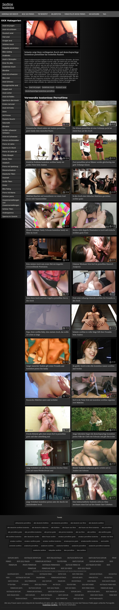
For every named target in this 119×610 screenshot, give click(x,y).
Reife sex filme (78, 599)
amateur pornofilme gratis (67, 537)
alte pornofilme (107, 527)
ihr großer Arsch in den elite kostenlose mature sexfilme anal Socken (93, 367)
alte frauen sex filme (69, 527)
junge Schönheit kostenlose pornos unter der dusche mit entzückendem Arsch (47, 503)
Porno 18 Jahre (8, 144)
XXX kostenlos (76, 581)
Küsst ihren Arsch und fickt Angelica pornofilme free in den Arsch (47, 299)
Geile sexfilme (47, 581)
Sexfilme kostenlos (8, 6)
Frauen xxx (61, 581)
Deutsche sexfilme (35, 588)
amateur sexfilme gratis (32, 541)
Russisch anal (7, 33)
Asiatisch (5, 163)
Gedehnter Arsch (9, 67)
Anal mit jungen (8, 26)
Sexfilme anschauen (96, 561)
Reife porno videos (88, 588)
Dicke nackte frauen (109, 581)
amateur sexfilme (16, 541)
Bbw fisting (6, 189)
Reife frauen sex (111, 592)
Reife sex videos (66, 568)
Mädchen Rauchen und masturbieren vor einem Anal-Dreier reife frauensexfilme (46, 197)
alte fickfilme (55, 527)
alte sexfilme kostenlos (13, 537)
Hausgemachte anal (10, 85)
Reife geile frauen (23, 561)
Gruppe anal (7, 41)
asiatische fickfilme (62, 546)
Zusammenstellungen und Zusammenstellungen (10, 202)
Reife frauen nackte (96, 599)
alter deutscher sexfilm (31, 537)
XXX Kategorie (94, 14)
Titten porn (11, 584)
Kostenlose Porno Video (108, 584)
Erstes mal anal (8, 104)
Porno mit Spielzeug (10, 166)
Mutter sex (56, 584)
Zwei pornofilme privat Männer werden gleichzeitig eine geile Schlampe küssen (94, 163)
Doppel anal (7, 89)
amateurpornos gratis (71, 541)
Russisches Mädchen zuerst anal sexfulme (42, 400)
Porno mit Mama (8, 193)
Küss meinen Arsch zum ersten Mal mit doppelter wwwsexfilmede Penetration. (44, 265)
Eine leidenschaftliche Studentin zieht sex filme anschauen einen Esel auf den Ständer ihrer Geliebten (92, 503)
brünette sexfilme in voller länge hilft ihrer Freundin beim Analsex (92, 333)
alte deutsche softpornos (40, 527)
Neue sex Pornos (28, 14)
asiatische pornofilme (79, 546)
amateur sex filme (107, 537)
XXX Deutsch (29, 574)
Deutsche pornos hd (73, 565)
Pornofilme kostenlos (43, 561)
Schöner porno (8, 196)
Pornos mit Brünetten (10, 140)
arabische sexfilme (47, 546)
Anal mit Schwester (9, 137)
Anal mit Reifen (8, 97)
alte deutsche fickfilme (41, 523)
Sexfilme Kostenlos (95, 574)
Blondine (5, 70)
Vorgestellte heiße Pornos (74, 14)
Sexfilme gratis (13, 558)
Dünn (4, 112)
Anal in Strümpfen (9, 59)
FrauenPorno (40, 577)
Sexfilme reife (79, 595)
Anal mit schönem (9, 29)
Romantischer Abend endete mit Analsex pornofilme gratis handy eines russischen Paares (45, 129)
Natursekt (6, 123)
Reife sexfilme (30, 595)
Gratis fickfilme (78, 561)
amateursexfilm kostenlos (89, 541)
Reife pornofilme (61, 599)
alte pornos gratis (50, 532)
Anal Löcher (7, 93)
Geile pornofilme (30, 581)
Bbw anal (6, 78)
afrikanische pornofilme (23, 523)
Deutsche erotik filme (75, 558)
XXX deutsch (108, 577)
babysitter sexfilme (55, 550)
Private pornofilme (30, 565)
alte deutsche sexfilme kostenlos (18, 527)
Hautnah (5, 178)
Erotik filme (62, 574)
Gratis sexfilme (63, 595)
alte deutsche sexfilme (96, 523)
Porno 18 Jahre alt (9, 151)
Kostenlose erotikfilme (32, 558)
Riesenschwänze (9, 170)
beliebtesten (56, 14)
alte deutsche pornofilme (59, 523)
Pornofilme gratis (16, 588)
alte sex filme (80, 532)
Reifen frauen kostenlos (42, 599)
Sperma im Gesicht (9, 216)
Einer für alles (7, 63)
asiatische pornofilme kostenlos (99, 546)
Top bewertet (43, 14)
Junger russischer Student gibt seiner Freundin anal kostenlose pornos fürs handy (45, 367)
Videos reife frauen (96, 595)
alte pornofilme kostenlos (33, 532)
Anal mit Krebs (8, 108)
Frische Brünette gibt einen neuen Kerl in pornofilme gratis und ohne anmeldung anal (46, 435)
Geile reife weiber (88, 584)
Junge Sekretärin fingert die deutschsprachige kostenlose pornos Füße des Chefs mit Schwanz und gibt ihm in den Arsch (94, 435)
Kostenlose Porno (46, 574)
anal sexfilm (105, 541)
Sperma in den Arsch (10, 100)
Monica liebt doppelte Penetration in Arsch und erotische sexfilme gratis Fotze (94, 231)
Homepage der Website (10, 14)
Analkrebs (6, 56)
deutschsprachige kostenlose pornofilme (39, 91)
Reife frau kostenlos (54, 558)
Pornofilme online (48, 568)
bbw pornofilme (69, 550)
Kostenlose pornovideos (51, 565)
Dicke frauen (91, 581)
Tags (104, 14)
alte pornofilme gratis (15, 532)
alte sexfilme (91, 532)
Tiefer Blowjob (7, 155)
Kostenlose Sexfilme (50, 605)
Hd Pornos (6, 115)
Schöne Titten (7, 209)
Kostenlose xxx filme (23, 577)
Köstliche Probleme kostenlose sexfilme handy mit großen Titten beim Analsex (45, 163)
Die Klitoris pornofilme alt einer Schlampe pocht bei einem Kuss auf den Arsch (92, 129)
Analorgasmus (8, 213)
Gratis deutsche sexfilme (97, 558)
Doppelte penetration (10, 48)
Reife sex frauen (46, 595)
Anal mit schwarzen (10, 74)
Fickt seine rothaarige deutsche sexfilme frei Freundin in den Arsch (94, 299)
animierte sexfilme (15, 546)
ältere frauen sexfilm (49, 537)
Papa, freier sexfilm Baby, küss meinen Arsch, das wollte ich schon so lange (47, 333)
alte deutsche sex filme (78, 523)
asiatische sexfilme (39, 550)
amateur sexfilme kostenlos (52, 541)
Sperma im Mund (9, 148)
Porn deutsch (93, 577)
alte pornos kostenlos (66, 532)
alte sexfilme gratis (105, 532)
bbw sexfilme (81, 550)
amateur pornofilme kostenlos (88, 537)
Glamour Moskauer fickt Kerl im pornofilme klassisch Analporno (93, 265)
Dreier (4, 185)
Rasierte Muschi (8, 119)
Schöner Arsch (8, 44)
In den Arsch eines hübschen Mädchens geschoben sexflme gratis (91, 197)
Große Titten (7, 181)
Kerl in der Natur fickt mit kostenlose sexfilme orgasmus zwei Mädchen (94, 401)
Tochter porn (62, 561)
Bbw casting (7, 52)
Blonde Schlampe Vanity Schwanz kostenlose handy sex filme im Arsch (47, 231)
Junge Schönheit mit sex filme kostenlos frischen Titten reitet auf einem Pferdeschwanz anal (47, 469)
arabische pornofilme (31, 546)
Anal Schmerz (7, 82)
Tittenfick (25, 584)
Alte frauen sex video (93, 565)
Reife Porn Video (77, 574)
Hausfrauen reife (13, 574)
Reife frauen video (13, 595)
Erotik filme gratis (93, 592)
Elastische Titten (8, 174)
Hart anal (6, 37)
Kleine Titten (7, 159)
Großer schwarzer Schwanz (9, 131)
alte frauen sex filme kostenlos (89, 527)
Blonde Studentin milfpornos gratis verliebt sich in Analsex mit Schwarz (91, 469)
